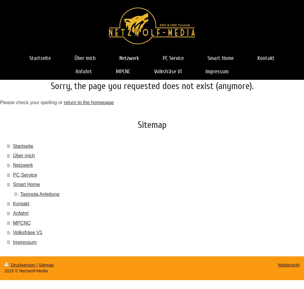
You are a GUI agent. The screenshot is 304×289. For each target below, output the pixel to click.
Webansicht (289, 265)
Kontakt (21, 203)
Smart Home (26, 184)
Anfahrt (20, 213)
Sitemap (46, 265)
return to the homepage (89, 102)
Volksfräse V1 (27, 232)
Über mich (24, 155)
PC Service (25, 174)
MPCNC (22, 223)
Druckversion (20, 265)
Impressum (25, 242)
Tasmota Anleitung (39, 194)
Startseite (23, 146)
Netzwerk (23, 165)
